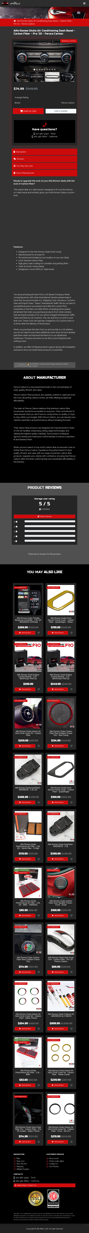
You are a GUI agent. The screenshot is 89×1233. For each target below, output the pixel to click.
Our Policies (53, 1166)
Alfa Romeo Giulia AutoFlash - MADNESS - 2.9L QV (28, 789)
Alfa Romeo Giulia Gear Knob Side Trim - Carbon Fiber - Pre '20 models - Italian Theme (28, 1129)
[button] (34, 69)
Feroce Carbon (67, 103)
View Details (25, 633)
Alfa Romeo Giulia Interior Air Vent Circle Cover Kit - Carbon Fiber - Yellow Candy (61, 1073)
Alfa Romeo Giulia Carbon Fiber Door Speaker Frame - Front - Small (61, 903)
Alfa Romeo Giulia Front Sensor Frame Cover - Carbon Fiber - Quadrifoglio (61, 790)
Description (20, 152)
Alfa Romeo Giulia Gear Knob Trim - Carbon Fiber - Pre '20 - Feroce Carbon (61, 959)
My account (52, 1158)
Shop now (19, 1161)
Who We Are (20, 1164)
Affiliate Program (21, 1169)
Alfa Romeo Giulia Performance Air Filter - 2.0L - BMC (28, 1073)
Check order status (55, 1161)
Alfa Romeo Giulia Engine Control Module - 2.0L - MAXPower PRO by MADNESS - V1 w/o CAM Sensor (28, 677)
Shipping (18, 1166)
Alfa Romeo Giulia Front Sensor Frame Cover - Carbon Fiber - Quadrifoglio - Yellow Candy (61, 620)
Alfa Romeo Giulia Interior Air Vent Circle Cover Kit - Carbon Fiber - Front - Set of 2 (61, 1129)
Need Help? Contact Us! (25, 1185)
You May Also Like (23, 166)
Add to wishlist (61, 111)
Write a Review (45, 516)
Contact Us (52, 1164)
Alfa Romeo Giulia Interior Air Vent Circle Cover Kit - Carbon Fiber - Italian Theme (28, 1016)
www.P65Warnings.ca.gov (26, 366)
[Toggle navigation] (84, 3)
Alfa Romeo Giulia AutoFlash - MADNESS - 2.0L (61, 845)
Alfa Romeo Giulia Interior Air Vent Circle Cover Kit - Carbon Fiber (28, 733)
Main (17, 1158)
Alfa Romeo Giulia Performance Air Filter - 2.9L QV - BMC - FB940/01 (28, 903)
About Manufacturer (24, 173)
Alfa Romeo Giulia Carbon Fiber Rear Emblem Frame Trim (28, 959)
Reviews (19, 159)
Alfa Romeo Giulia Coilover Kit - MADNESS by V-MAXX (61, 1015)
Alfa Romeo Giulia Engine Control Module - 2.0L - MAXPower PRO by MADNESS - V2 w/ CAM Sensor (61, 677)
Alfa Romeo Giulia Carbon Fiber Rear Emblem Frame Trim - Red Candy (60, 733)
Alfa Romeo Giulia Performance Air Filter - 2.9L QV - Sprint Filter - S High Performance (28, 846)
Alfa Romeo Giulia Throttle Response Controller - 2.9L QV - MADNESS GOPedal (28, 620)
